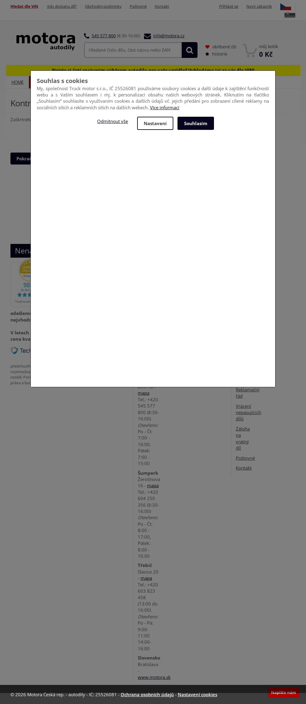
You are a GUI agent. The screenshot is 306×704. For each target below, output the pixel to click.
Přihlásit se (228, 6)
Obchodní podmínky (103, 6)
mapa (143, 393)
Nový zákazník (259, 6)
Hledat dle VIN (24, 6)
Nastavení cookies (197, 694)
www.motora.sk (154, 677)
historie (216, 54)
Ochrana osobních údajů (147, 694)
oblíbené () (220, 47)
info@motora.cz (169, 36)
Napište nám (283, 692)
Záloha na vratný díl (243, 438)
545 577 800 (104, 36)
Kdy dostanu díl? (62, 6)
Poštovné (138, 6)
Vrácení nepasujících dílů (248, 412)
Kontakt (162, 6)
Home (17, 82)
